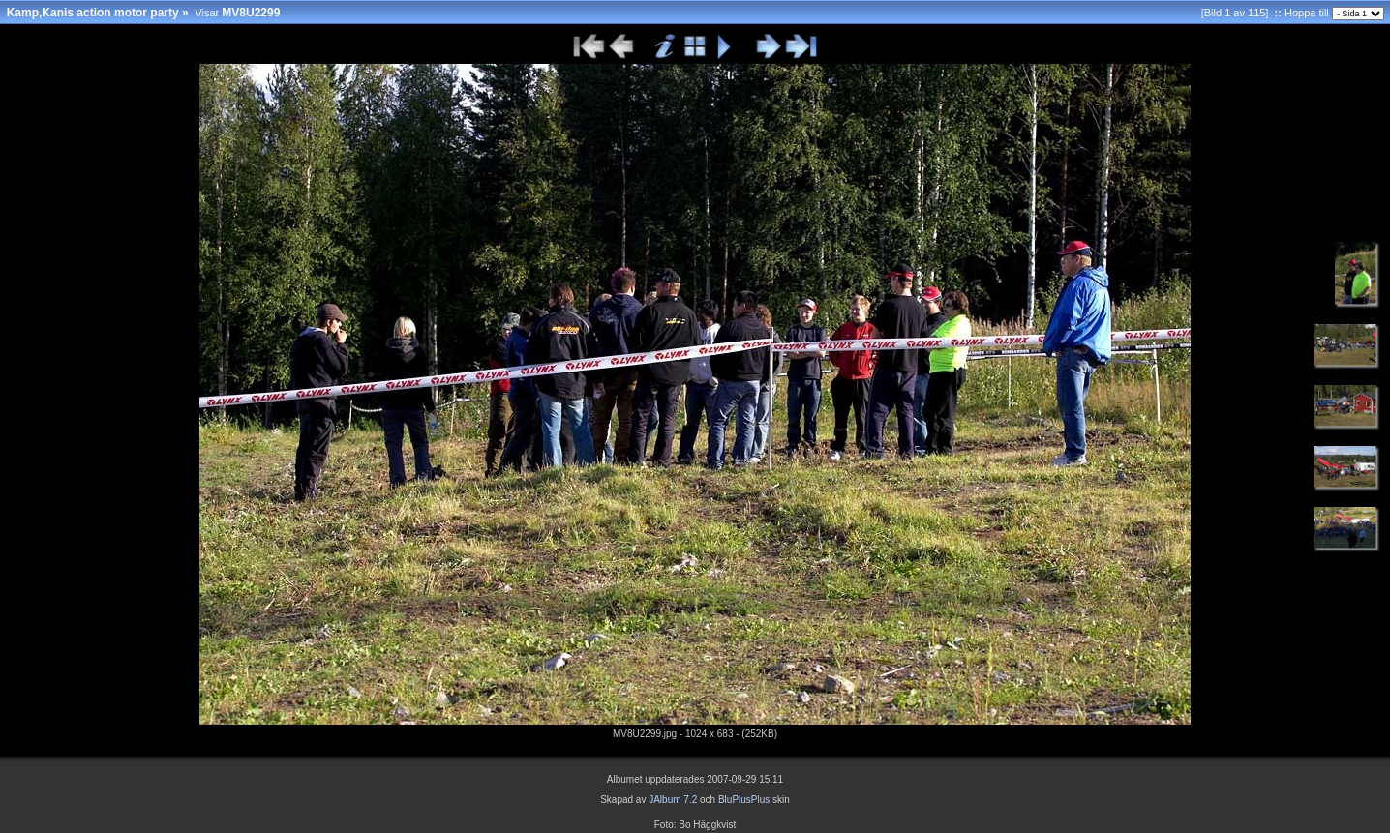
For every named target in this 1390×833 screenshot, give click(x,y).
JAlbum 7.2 (673, 799)
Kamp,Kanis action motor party (93, 12)
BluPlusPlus (744, 799)
